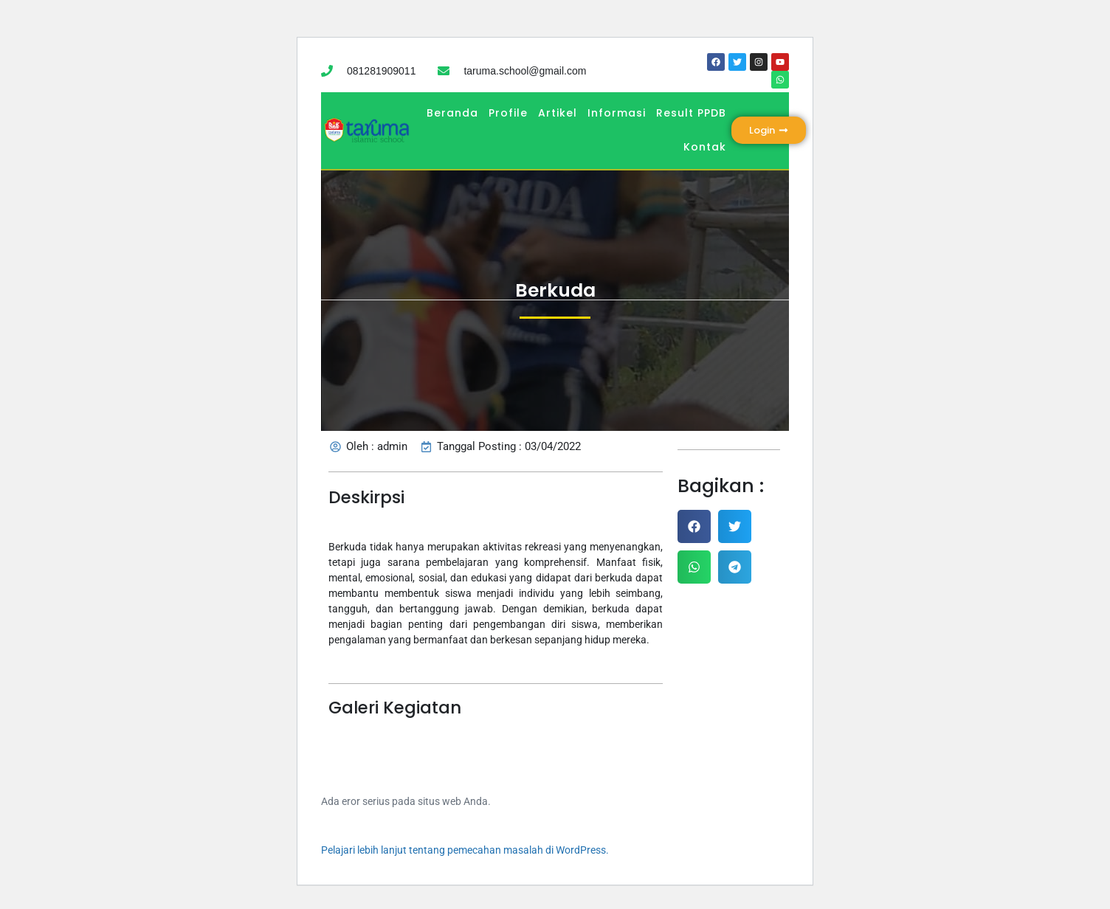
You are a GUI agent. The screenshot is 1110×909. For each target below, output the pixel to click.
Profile (508, 113)
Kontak (704, 146)
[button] (694, 526)
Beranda (452, 113)
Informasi (616, 113)
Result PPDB (691, 113)
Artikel (557, 113)
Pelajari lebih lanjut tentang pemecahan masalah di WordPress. (465, 850)
